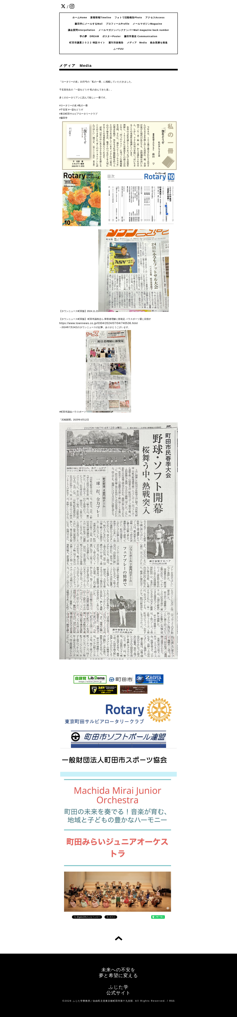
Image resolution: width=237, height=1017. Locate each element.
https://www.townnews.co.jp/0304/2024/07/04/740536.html (98, 323)
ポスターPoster (111, 36)
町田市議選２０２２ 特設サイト (87, 42)
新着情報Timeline (100, 17)
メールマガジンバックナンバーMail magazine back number (133, 30)
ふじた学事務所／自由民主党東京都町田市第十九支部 (103, 1001)
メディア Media (137, 42)
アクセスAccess (155, 17)
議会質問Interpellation (81, 30)
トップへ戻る (118, 938)
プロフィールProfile (117, 23)
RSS (172, 1001)
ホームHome (79, 17)
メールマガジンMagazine (147, 23)
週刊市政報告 (115, 42)
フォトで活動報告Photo (128, 17)
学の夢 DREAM (89, 36)
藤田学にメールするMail (89, 23)
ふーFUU (118, 49)
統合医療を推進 (159, 42)
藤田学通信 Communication (140, 36)
